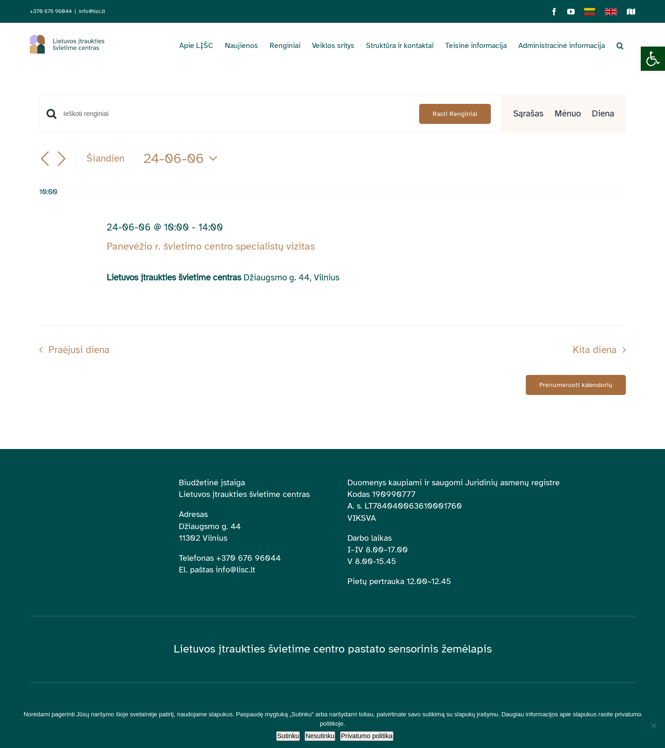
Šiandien (105, 158)
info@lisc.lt (92, 11)
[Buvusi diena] (44, 159)
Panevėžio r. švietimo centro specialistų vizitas (211, 246)
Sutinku (288, 736)
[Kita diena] (61, 159)
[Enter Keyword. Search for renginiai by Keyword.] (235, 114)
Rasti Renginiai (455, 114)
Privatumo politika (367, 736)
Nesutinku (319, 736)
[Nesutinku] (653, 725)
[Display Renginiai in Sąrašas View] (528, 113)
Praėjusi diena (78, 350)
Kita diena (595, 350)
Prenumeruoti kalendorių (575, 385)
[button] (653, 59)
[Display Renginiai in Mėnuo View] (568, 113)
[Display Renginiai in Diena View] (603, 113)
